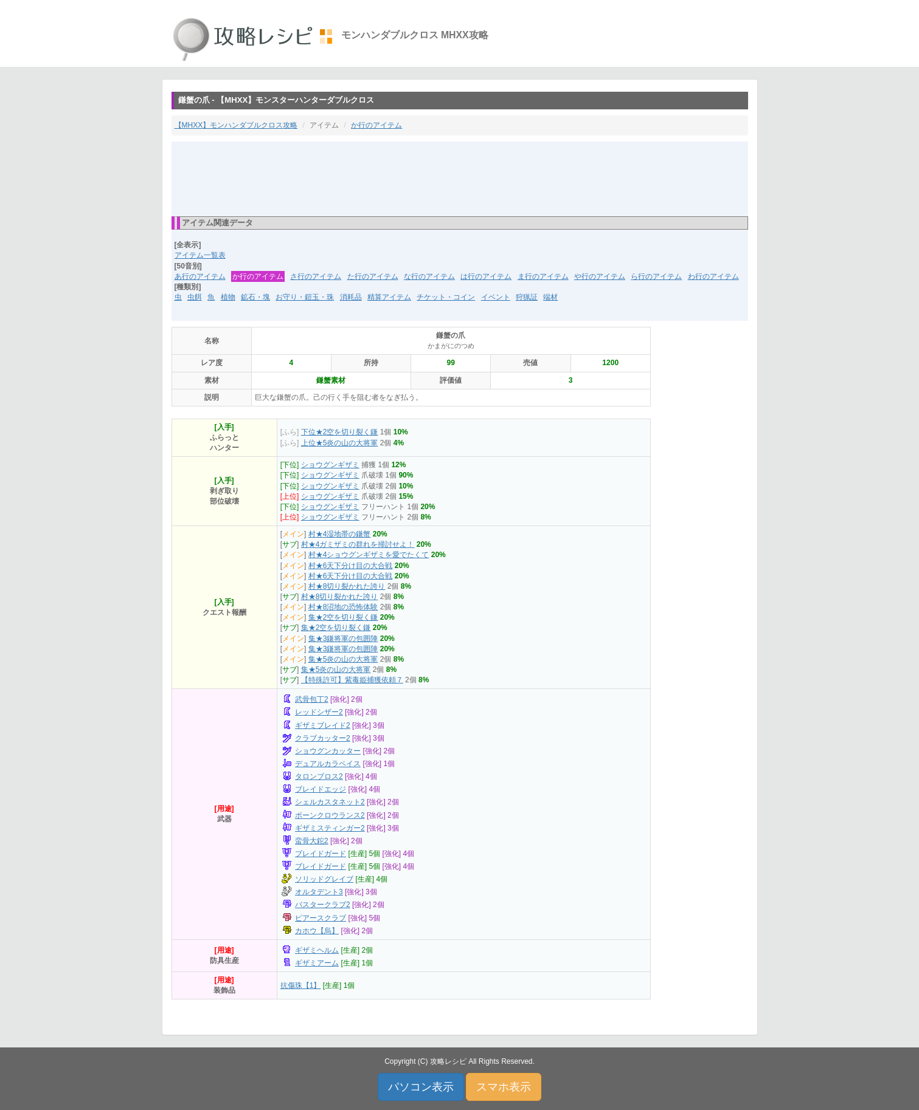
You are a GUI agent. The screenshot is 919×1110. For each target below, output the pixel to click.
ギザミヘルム (317, 950)
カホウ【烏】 (317, 931)
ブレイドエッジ (320, 789)
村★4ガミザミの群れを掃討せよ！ (358, 544)
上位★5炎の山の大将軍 (339, 443)
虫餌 (194, 297)
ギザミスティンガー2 (330, 828)
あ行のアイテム (200, 276)
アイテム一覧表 (200, 255)
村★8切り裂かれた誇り (347, 586)
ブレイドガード (320, 853)
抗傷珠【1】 (300, 985)
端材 (550, 297)
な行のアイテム (429, 276)
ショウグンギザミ (330, 465)
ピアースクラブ (320, 918)
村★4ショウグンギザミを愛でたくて (368, 554)
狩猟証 (527, 297)
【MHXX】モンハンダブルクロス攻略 (236, 125)
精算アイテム (389, 297)
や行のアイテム (599, 276)
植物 (228, 297)
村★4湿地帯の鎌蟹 (339, 534)
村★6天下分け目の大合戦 (350, 565)
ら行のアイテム (656, 276)
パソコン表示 (421, 1087)
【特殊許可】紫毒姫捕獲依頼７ (352, 680)
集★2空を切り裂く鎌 (343, 617)
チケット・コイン (446, 297)
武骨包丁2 (311, 699)
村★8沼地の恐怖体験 (343, 607)
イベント (495, 297)
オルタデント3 (319, 892)
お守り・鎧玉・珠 (305, 297)
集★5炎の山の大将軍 (343, 659)
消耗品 (351, 297)
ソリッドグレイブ (324, 879)
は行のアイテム (486, 276)
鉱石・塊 (255, 297)
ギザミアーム (317, 963)
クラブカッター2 (322, 738)
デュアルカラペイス (328, 763)
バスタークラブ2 (322, 904)
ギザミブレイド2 (322, 725)
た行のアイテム (372, 276)
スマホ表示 (503, 1087)
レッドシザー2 (319, 712)
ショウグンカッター (328, 751)
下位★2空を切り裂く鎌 (339, 432)
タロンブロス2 (319, 776)
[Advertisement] (459, 178)
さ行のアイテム (315, 276)
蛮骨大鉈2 (311, 841)
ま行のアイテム (543, 276)
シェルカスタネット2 (330, 802)
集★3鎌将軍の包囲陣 (343, 638)
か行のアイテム (376, 125)
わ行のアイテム (713, 276)
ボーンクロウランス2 (330, 815)
